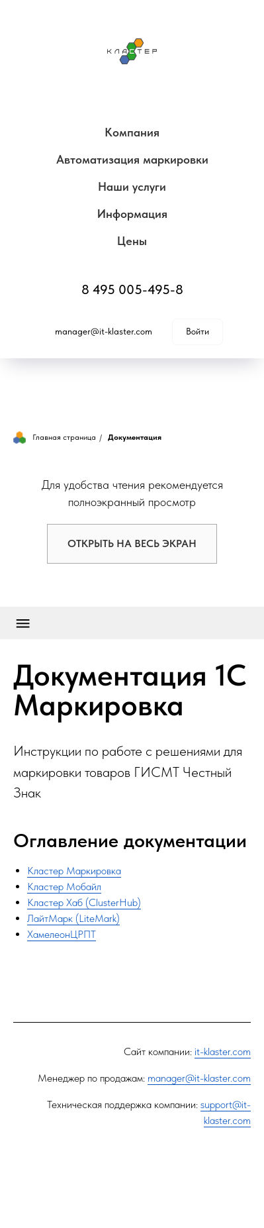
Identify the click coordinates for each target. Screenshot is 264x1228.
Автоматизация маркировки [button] (132, 159)
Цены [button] (132, 241)
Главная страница (54, 437)
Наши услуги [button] (132, 186)
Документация (134, 437)
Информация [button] (132, 214)
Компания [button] (132, 132)
